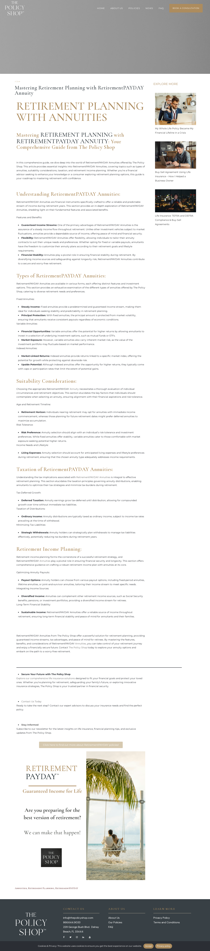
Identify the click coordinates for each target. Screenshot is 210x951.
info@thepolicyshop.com (78, 918)
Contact (26, 701)
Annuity (74, 388)
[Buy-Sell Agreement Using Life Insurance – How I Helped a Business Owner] (175, 155)
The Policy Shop (78, 647)
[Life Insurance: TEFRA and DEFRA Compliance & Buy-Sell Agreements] (175, 201)
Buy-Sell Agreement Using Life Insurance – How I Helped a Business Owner (172, 176)
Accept (148, 946)
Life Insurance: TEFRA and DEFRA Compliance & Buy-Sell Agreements (174, 220)
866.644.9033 (71, 922)
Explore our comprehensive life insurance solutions (45, 678)
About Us (114, 918)
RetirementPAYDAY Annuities (93, 477)
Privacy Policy (161, 918)
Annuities (45, 560)
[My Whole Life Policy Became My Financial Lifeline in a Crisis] (175, 109)
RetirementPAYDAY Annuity (62, 141)
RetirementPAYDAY (66, 888)
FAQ (110, 927)
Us (32, 701)
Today (38, 701)
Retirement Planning (76, 134)
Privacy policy (163, 946)
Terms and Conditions (166, 922)
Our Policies (115, 922)
